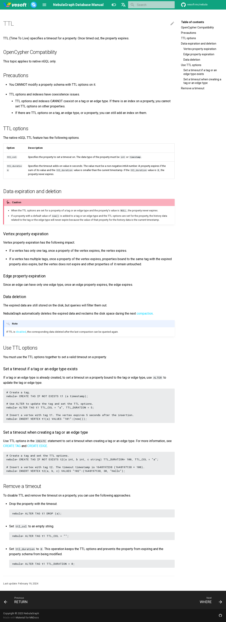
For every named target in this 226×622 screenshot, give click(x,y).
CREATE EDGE (37, 446)
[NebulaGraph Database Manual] (20, 5)
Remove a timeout (192, 88)
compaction (145, 313)
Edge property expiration (198, 54)
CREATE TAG (12, 446)
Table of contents (192, 22)
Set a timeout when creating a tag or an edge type (202, 81)
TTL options (188, 38)
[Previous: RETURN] (17, 600)
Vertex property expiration (199, 49)
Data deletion (191, 59)
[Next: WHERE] (209, 600)
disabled (21, 331)
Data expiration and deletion (198, 43)
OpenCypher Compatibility (197, 27)
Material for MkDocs (27, 617)
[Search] (151, 4)
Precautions (188, 32)
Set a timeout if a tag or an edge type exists (200, 72)
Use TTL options (191, 65)
